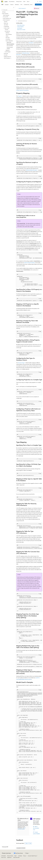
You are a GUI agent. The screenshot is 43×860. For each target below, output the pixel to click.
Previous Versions (10, 855)
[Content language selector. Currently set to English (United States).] (6, 853)
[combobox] (7, 10)
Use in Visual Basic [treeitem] (10, 45)
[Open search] (38, 2)
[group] (29, 126)
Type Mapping (19, 28)
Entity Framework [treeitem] (6, 15)
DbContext (18, 54)
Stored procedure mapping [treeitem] (10, 48)
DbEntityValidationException (31, 170)
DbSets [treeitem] (7, 36)
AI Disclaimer (3, 855)
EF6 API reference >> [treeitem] (7, 58)
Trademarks (9, 857)
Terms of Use (3, 857)
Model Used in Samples (21, 29)
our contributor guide (22, 828)
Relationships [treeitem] (9, 42)
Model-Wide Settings (20, 25)
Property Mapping (20, 26)
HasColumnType (21, 362)
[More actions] (41, 8)
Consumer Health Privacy (32, 855)
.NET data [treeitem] (3, 12)
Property (19, 96)
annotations (31, 42)
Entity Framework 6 (22, 8)
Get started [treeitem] (6, 24)
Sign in (40, 1)
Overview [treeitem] (5, 21)
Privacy (24, 855)
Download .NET (38, 4)
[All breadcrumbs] (17, 8)
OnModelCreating (25, 53)
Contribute (20, 855)
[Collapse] (14, 8)
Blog (15, 855)
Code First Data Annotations (29, 262)
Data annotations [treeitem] (9, 34)
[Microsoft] (2, 1)
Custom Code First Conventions (22, 90)
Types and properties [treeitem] (10, 44)
